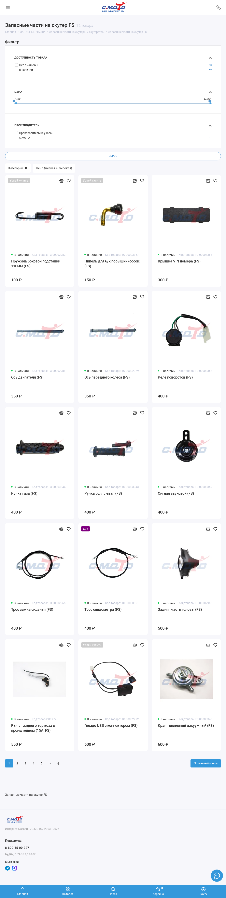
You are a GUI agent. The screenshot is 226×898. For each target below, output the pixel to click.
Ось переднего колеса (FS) (107, 377)
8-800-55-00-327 (17, 848)
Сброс (113, 156)
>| (58, 763)
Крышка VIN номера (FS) (179, 261)
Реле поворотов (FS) (175, 377)
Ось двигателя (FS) (27, 377)
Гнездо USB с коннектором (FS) (111, 725)
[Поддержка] (218, 7)
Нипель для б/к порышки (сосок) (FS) (112, 263)
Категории (17, 168)
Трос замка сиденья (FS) (32, 609)
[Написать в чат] (217, 876)
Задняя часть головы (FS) (180, 609)
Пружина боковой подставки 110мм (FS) (35, 263)
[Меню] (7, 7)
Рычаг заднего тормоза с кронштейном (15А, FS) (33, 728)
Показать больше (206, 763)
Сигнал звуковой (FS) (176, 493)
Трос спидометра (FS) (103, 609)
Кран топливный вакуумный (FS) (186, 725)
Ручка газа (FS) (24, 493)
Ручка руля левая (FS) (103, 493)
